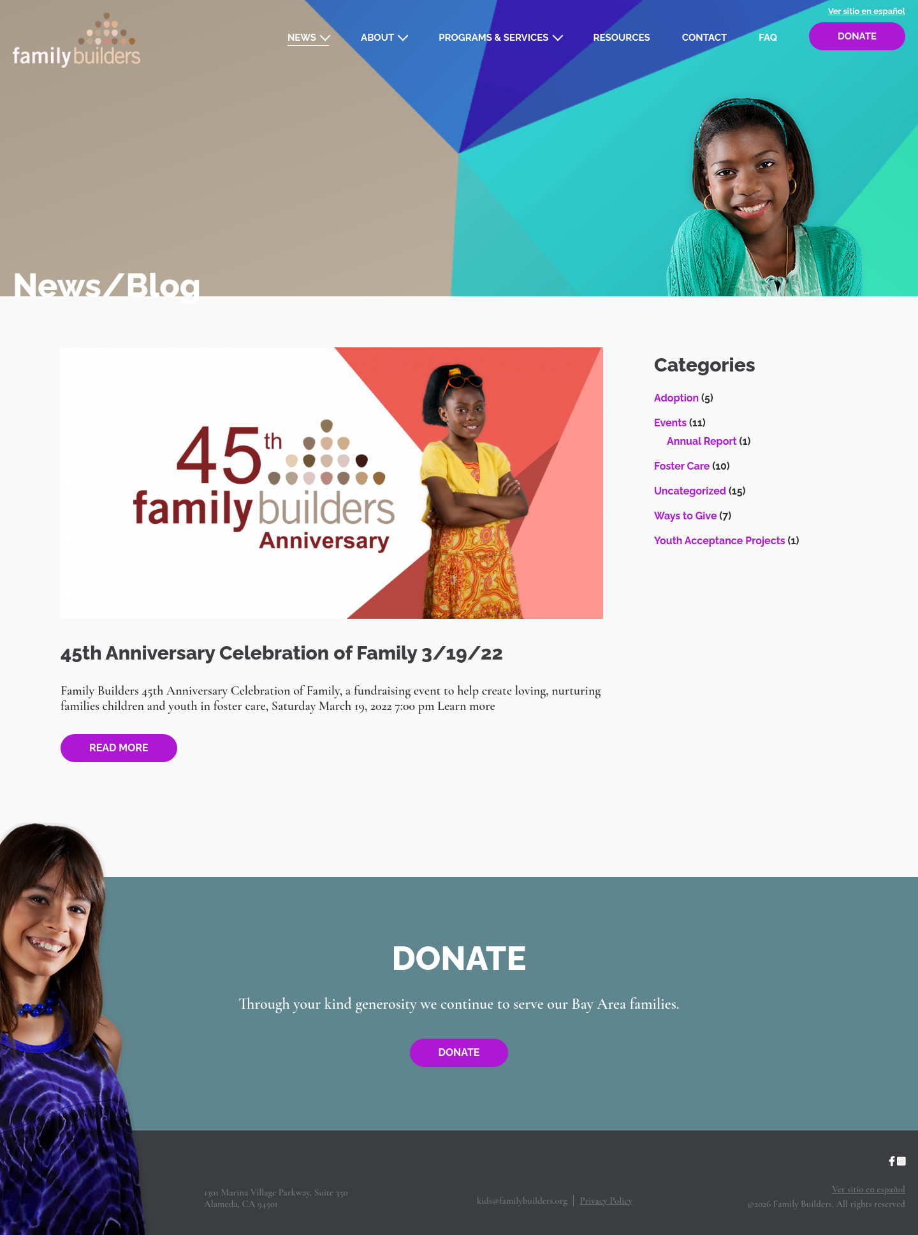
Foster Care (682, 466)
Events (670, 423)
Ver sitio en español (866, 11)
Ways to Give (685, 516)
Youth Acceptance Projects (719, 541)
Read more (119, 748)
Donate (857, 36)
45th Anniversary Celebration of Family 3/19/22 (282, 653)
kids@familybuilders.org (522, 1200)
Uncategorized (690, 491)
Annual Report (702, 441)
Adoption (676, 398)
